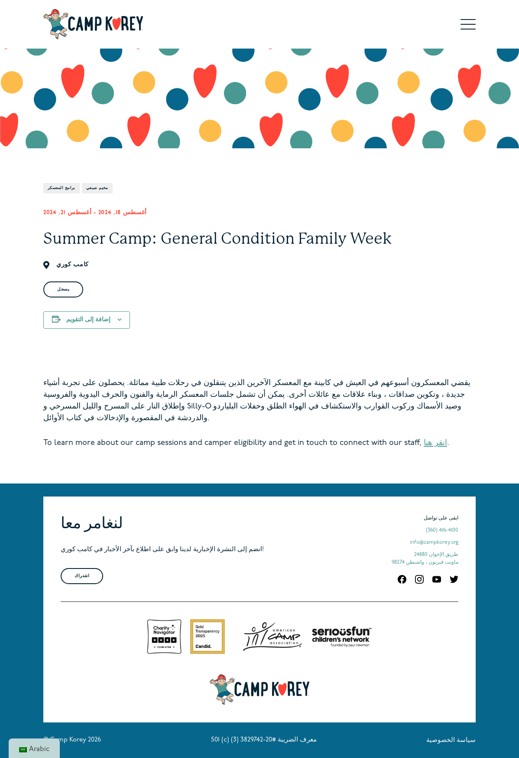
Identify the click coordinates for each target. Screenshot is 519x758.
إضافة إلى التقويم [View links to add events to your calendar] (88, 320)
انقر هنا (435, 443)
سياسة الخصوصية (451, 740)
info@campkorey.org (434, 542)
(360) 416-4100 (442, 530)
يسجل (63, 289)
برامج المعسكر (61, 188)
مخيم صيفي (97, 188)
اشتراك (82, 576)
